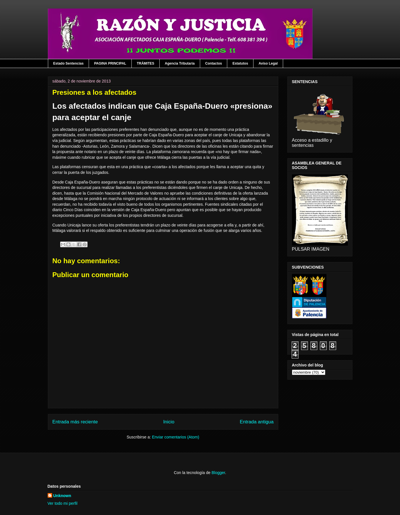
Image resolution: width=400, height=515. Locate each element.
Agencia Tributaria (180, 63)
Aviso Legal (268, 63)
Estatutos (240, 63)
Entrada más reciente (75, 422)
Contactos (213, 63)
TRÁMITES (145, 63)
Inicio (168, 422)
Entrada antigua (257, 422)
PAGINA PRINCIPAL (110, 63)
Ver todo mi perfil (63, 503)
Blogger (218, 472)
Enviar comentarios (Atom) (175, 437)
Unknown (62, 495)
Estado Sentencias (68, 63)
